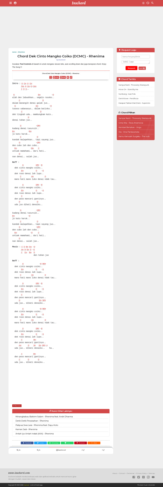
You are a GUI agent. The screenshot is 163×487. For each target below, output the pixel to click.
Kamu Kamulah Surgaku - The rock (134, 136)
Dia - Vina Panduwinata (129, 132)
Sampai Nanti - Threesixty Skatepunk (134, 85)
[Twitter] (37, 449)
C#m (38, 86)
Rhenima (18, 411)
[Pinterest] (83, 449)
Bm (31, 132)
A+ (18, 457)
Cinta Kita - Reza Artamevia (131, 123)
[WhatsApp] (53, 449)
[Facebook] (22, 449)
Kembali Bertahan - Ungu (130, 127)
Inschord (27, 485)
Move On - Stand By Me (128, 89)
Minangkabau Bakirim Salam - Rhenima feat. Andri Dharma (44, 422)
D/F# (39, 127)
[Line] (68, 449)
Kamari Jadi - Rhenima (26, 435)
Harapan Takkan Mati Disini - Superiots (134, 103)
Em (30, 86)
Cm (25, 83)
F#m (23, 86)
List (142, 68)
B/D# (45, 267)
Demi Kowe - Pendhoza (128, 98)
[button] (98, 449)
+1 (83, 457)
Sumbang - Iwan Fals (127, 94)
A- (38, 457)
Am (33, 178)
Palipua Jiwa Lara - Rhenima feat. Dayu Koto (37, 431)
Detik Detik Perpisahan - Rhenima (32, 427)
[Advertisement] (81, 28)
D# (36, 351)
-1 (103, 457)
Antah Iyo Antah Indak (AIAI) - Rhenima (35, 439)
